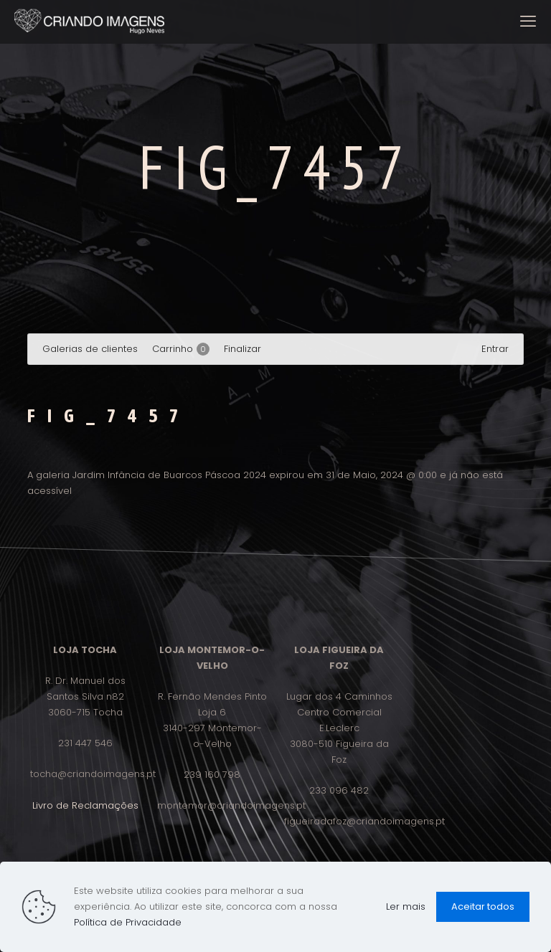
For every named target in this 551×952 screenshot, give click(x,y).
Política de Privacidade (128, 922)
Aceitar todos (482, 906)
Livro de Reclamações (85, 805)
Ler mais (405, 906)
